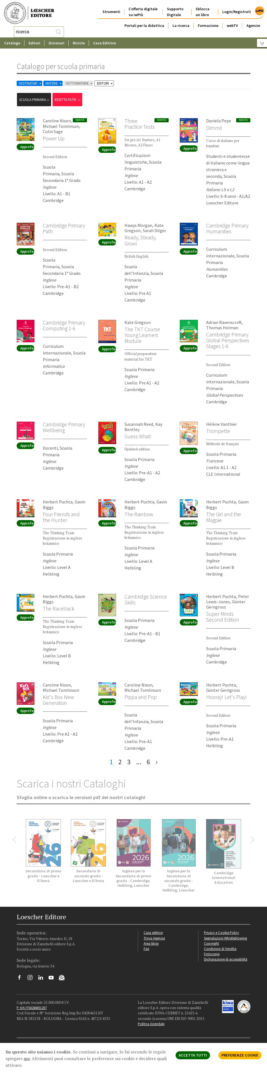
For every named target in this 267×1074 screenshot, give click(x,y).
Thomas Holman (222, 327)
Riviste (79, 42)
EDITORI (105, 83)
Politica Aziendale (151, 1024)
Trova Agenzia (154, 938)
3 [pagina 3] (129, 762)
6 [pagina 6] (148, 762)
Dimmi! (214, 128)
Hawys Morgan (138, 225)
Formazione (208, 25)
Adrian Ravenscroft (224, 322)
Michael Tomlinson (61, 126)
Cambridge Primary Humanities (227, 228)
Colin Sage (53, 131)
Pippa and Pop (140, 697)
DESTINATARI (30, 83)
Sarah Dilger (154, 230)
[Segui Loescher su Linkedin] (43, 979)
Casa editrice (153, 932)
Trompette (218, 431)
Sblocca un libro (202, 11)
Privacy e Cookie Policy (221, 932)
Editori (34, 42)
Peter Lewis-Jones (227, 599)
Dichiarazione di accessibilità (225, 959)
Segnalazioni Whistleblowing (225, 938)
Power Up (53, 138)
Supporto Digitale (175, 11)
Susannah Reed (138, 424)
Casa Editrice (104, 42)
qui (27, 1058)
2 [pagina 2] (120, 762)
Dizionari (56, 42)
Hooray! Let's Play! (226, 697)
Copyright (211, 943)
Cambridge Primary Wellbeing (64, 427)
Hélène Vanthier (221, 424)
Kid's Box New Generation (58, 700)
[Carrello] (262, 43)
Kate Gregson (137, 322)
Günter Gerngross (225, 604)
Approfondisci (27, 147)
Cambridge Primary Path (64, 228)
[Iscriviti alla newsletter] (64, 978)
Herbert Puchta (58, 502)
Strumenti (111, 11)
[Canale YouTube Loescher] (53, 979)
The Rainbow (138, 514)
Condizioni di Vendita (220, 948)
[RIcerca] (58, 31)
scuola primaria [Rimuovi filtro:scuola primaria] (34, 99)
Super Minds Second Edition (222, 617)
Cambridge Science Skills (145, 599)
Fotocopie (211, 954)
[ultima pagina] (157, 762)
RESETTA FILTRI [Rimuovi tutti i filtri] (68, 99)
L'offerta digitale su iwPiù (143, 11)
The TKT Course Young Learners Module (142, 335)
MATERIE (54, 83)
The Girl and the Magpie (223, 517)
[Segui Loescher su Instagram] (32, 979)
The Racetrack (58, 608)
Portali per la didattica (144, 25)
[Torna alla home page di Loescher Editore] (29, 13)
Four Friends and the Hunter (61, 517)
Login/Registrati (236, 11)
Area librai (151, 943)
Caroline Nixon (57, 120)
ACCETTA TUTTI (193, 1055)
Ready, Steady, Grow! (140, 240)
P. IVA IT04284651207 (32, 1007)
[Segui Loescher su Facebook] (21, 979)
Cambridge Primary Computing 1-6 (64, 325)
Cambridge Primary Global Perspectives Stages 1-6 (227, 340)
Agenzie (253, 25)
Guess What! (138, 436)
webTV (232, 25)
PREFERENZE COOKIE (239, 1055)
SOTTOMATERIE (79, 83)
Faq (146, 948)
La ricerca (181, 25)
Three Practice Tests (139, 124)
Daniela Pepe (218, 120)
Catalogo (12, 42)
